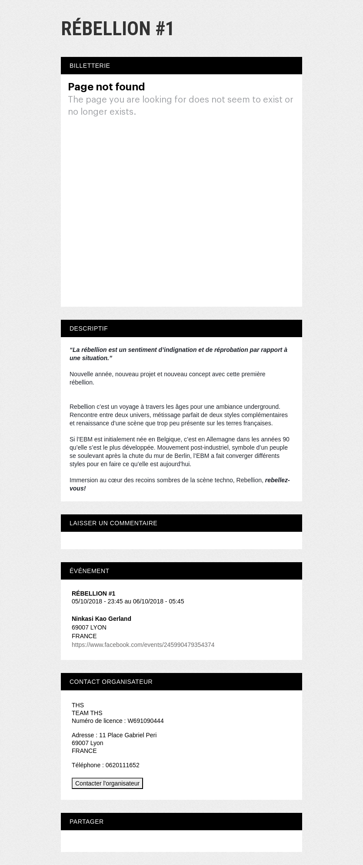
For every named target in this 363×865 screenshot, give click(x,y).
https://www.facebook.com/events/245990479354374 (143, 644)
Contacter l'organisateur (107, 783)
